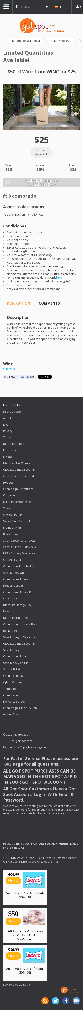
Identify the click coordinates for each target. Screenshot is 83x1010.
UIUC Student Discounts (19, 470)
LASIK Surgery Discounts (19, 553)
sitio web (9, 369)
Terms (7, 437)
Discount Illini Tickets (16, 463)
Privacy (7, 431)
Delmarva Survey (14, 702)
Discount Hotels (13, 444)
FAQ (5, 424)
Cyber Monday (12, 682)
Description (18, 303)
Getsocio (24, 985)
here (59, 277)
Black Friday (10, 534)
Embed (30, 376)
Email (13, 376)
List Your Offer (12, 412)
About (7, 418)
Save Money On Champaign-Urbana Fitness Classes (16, 579)
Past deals (10, 450)
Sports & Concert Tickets (19, 540)
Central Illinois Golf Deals (19, 547)
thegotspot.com (22, 741)
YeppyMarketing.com (33, 747)
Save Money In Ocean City (20, 637)
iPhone (8, 457)
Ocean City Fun (13, 515)
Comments (49, 303)
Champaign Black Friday (18, 566)
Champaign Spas (14, 676)
